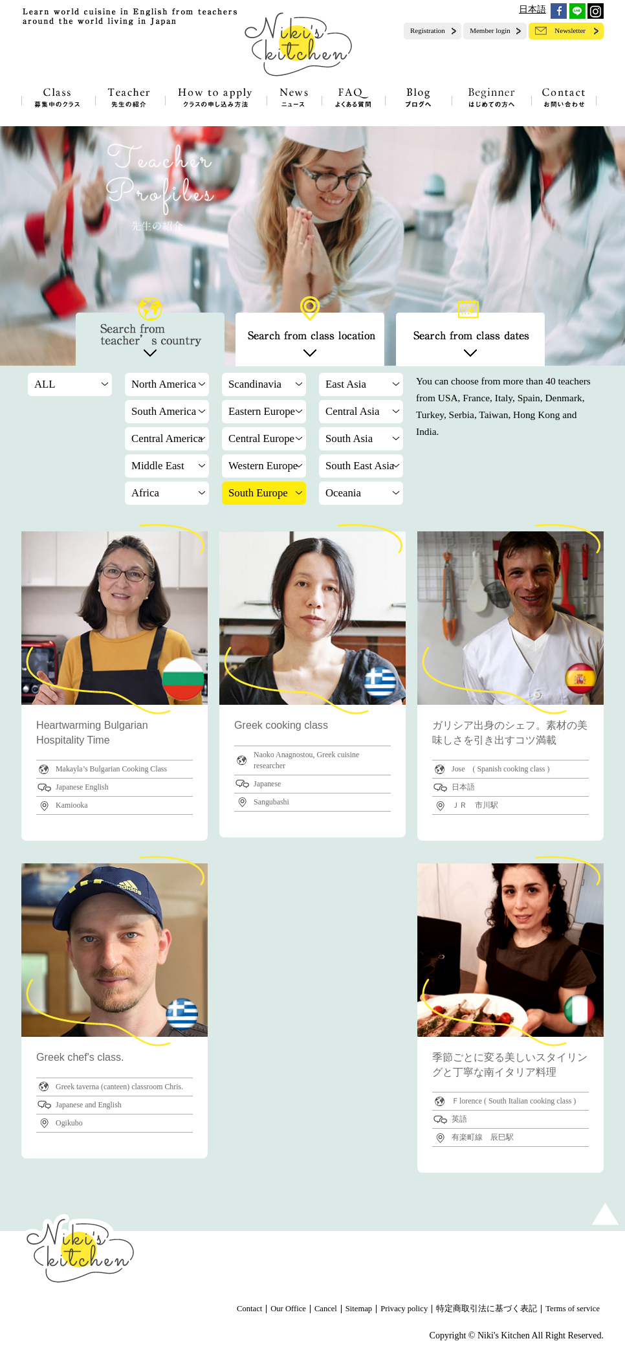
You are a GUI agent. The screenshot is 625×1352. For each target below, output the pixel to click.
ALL (45, 384)
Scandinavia (254, 384)
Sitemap (358, 1308)
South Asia (349, 438)
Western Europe (263, 466)
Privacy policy (404, 1308)
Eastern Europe (261, 411)
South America (163, 411)
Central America (167, 438)
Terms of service (572, 1308)
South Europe (258, 493)
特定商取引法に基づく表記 (486, 1308)
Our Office (288, 1308)
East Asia (345, 384)
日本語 (532, 9)
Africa (145, 493)
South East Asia (359, 466)
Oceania (343, 493)
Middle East (157, 466)
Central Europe (261, 438)
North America (163, 384)
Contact (249, 1308)
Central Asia (352, 411)
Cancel (325, 1308)
